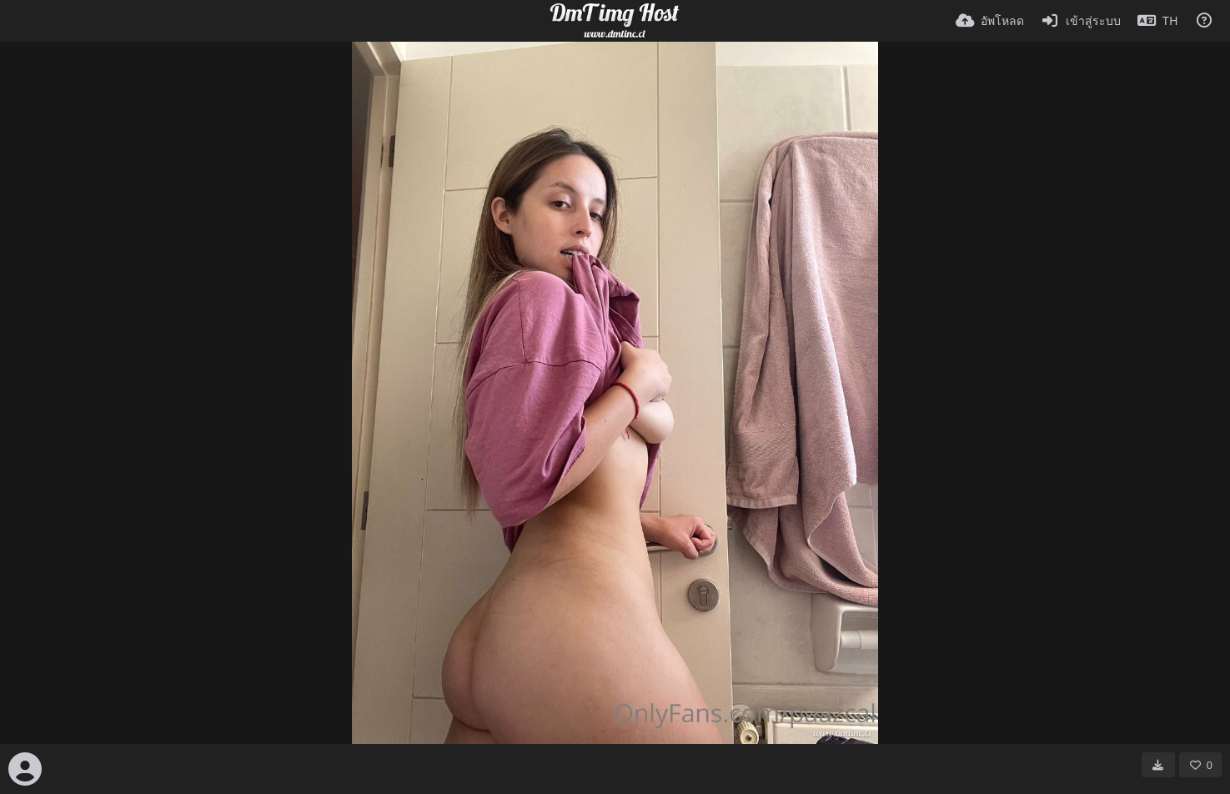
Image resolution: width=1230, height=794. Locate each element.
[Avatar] (25, 769)
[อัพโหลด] (990, 21)
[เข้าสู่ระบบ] (1081, 21)
